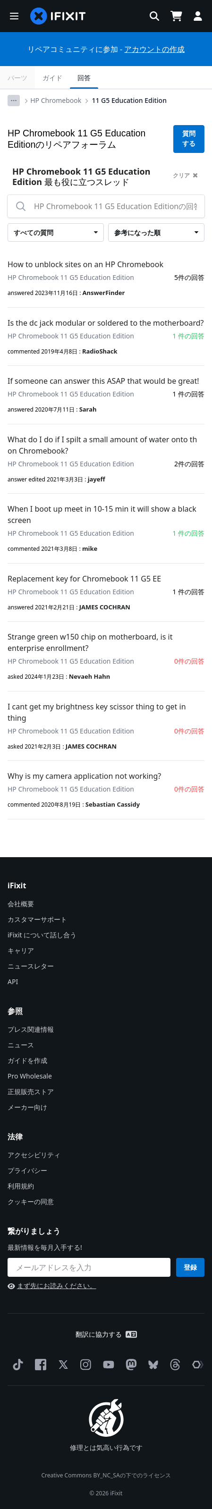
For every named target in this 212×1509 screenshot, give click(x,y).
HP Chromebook (55, 100)
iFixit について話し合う (42, 934)
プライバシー (27, 1170)
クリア (185, 175)
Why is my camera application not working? (84, 776)
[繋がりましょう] (89, 1267)
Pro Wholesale (30, 1075)
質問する (188, 138)
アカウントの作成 (154, 49)
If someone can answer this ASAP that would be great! (103, 381)
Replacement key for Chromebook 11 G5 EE (84, 578)
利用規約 (21, 1185)
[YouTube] (106, 1364)
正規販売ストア (31, 1091)
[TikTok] (16, 1364)
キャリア (21, 950)
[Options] (14, 100)
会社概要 (21, 903)
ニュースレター (31, 965)
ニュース (21, 1044)
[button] (14, 16)
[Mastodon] (129, 1364)
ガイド (52, 77)
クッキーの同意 (31, 1201)
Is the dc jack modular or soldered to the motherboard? (106, 323)
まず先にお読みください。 (52, 1285)
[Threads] (173, 1364)
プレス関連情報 (31, 1029)
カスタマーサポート (37, 919)
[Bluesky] (151, 1365)
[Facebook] (38, 1364)
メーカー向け (27, 1107)
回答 (84, 77)
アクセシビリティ (34, 1154)
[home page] (58, 16)
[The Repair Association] (196, 1364)
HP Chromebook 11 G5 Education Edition (71, 277)
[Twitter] (61, 1364)
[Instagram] (84, 1364)
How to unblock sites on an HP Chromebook (85, 264)
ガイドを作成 (27, 1060)
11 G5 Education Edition (129, 100)
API (13, 981)
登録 (190, 1267)
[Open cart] (176, 16)
